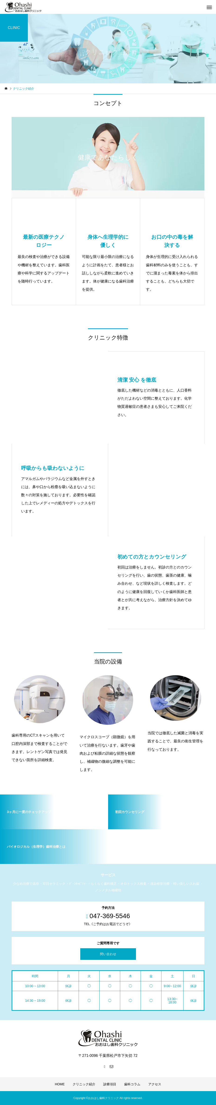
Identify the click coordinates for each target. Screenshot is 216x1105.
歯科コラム (132, 1084)
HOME (60, 1084)
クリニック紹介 (84, 1084)
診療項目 (109, 1084)
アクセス (154, 1084)
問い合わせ (108, 954)
